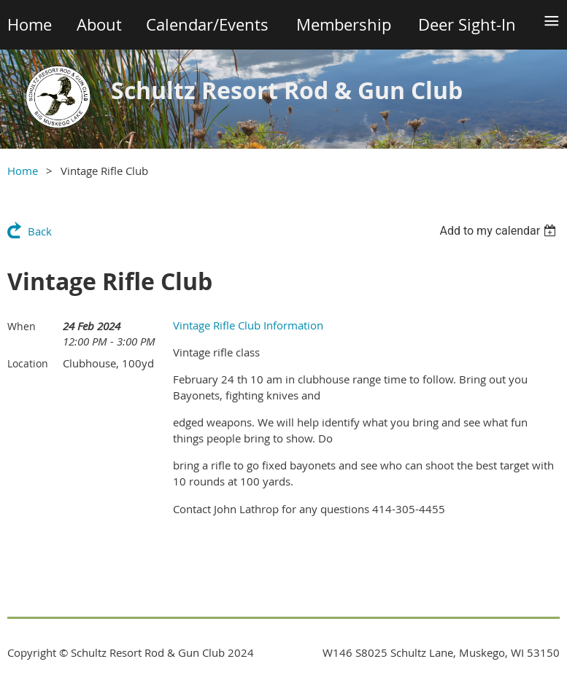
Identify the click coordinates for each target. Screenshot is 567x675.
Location (27, 363)
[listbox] (499, 231)
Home (22, 170)
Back (40, 231)
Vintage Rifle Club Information (248, 325)
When (21, 326)
